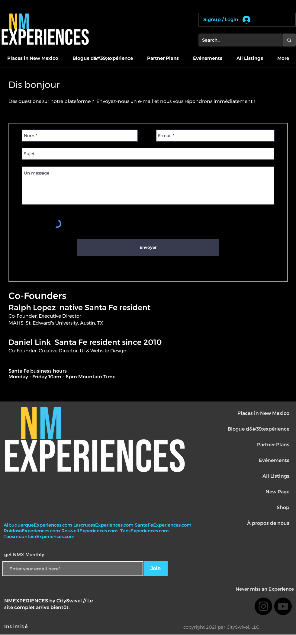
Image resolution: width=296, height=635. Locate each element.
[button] (32, 58)
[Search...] (236, 40)
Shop (283, 507)
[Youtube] (283, 606)
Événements (274, 460)
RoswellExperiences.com (90, 531)
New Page (277, 492)
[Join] (155, 568)
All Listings (275, 476)
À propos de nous (268, 523)
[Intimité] (16, 627)
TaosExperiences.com (145, 531)
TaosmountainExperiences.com (39, 536)
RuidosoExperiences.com (32, 531)
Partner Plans (273, 444)
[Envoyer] (148, 247)
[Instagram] (263, 606)
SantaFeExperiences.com (163, 525)
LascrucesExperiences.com (104, 525)
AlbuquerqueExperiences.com (38, 525)
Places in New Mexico (263, 413)
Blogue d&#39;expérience (258, 429)
